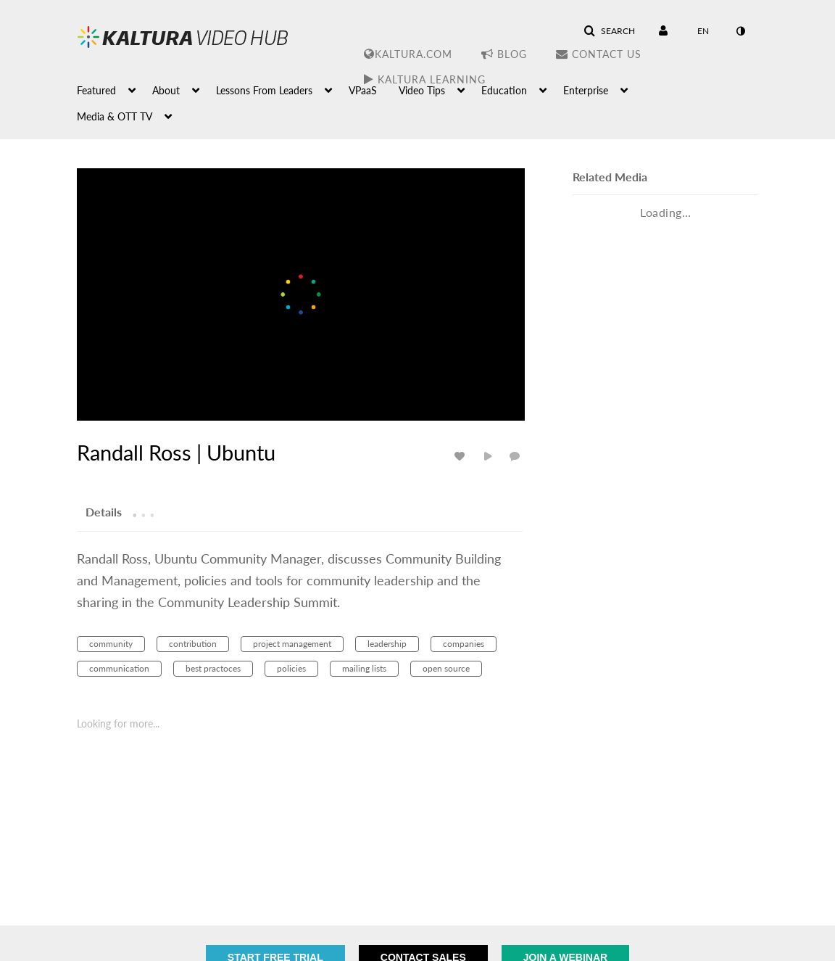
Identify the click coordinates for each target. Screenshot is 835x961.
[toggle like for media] (462, 455)
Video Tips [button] (422, 90)
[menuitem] (114, 89)
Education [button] (504, 90)
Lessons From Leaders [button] (264, 90)
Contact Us (598, 54)
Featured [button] (96, 90)
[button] (609, 31)
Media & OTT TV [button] (114, 116)
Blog (504, 54)
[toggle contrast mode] (740, 31)
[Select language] (703, 31)
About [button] (166, 90)
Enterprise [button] (585, 90)
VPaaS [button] (363, 90)
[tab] (103, 511)
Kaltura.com (408, 54)
